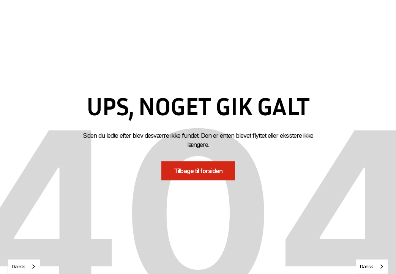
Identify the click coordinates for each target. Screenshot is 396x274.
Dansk (18, 266)
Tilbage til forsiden (198, 171)
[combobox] (24, 266)
